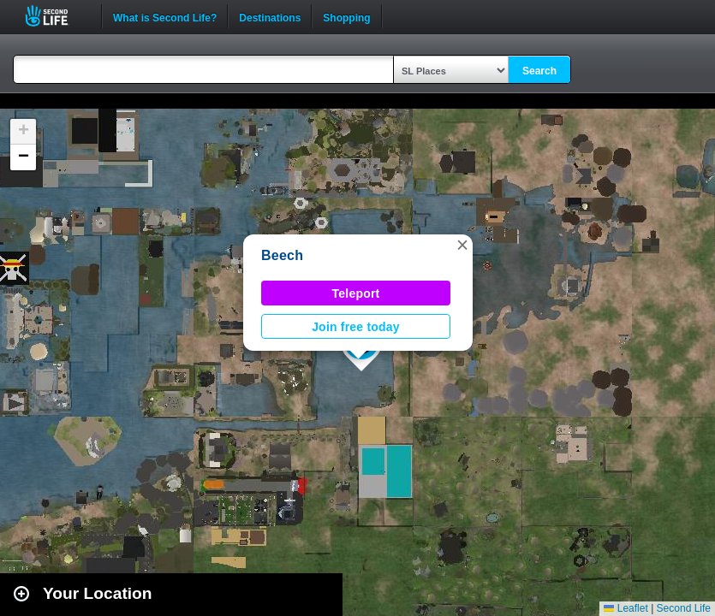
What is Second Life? (165, 16)
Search (539, 71)
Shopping (346, 16)
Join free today (356, 327)
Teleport (356, 293)
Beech (282, 255)
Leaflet (625, 608)
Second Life (56, 15)
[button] (462, 244)
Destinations (270, 16)
